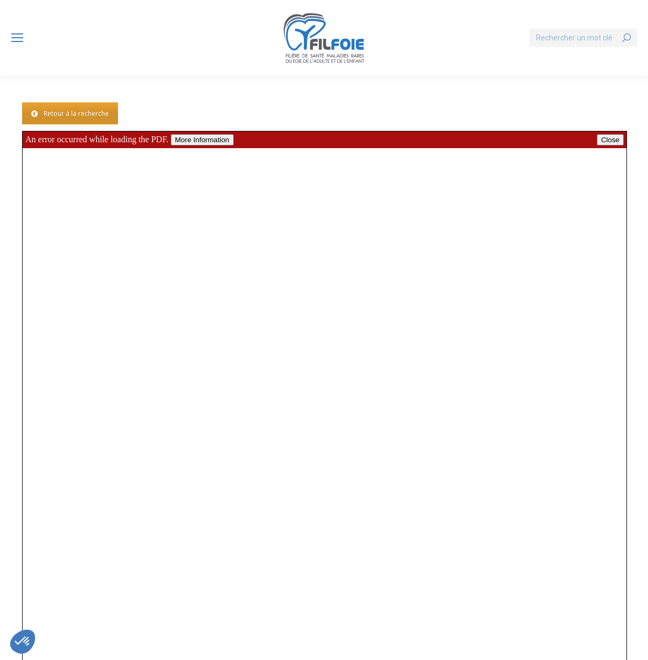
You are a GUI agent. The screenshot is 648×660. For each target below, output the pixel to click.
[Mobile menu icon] (17, 37)
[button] (23, 642)
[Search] (583, 38)
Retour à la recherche (70, 113)
